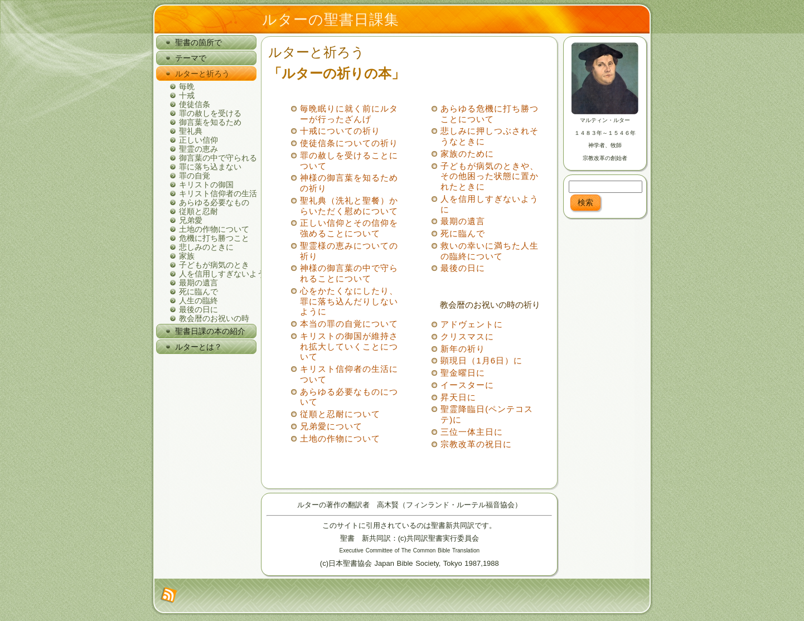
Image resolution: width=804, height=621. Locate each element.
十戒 (187, 95)
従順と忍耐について (340, 414)
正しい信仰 (198, 139)
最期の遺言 (198, 282)
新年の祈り (462, 348)
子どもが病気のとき (214, 264)
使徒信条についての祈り (349, 143)
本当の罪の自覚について (349, 323)
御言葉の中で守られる (217, 157)
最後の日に (198, 309)
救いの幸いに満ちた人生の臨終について (489, 251)
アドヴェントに (471, 324)
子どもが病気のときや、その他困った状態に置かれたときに (489, 176)
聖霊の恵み (198, 148)
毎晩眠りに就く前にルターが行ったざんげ (349, 114)
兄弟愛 (190, 220)
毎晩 (187, 86)
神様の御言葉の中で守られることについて (349, 273)
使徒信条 (194, 104)
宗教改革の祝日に (476, 444)
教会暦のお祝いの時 (214, 318)
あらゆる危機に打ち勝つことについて (489, 114)
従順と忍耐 (198, 211)
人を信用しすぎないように (217, 273)
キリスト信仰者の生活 (217, 193)
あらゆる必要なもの (214, 202)
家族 (187, 255)
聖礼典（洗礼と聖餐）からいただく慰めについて (349, 206)
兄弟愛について (331, 426)
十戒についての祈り (340, 130)
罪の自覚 (194, 175)
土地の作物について (214, 229)
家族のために (467, 153)
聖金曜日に (462, 372)
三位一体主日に (471, 431)
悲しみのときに (206, 246)
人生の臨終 (198, 300)
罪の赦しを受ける (210, 113)
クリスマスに (467, 336)
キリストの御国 (206, 184)
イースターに (467, 385)
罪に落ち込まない (210, 166)
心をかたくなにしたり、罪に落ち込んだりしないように (349, 301)
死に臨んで (198, 291)
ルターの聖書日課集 (330, 19)
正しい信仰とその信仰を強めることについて (349, 228)
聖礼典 (190, 131)
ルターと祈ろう (316, 52)
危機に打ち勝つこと (214, 238)
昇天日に (458, 397)
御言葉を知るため (210, 122)
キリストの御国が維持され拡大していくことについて (349, 346)
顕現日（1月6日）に (481, 360)
